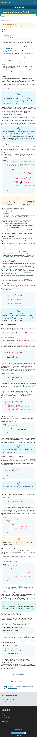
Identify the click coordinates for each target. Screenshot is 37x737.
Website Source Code (6, 717)
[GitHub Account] (3, 710)
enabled (27, 550)
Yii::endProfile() (6, 256)
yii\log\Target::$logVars (6, 369)
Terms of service (5, 713)
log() (7, 133)
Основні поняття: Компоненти (18, 681)
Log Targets (6, 36)
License (3, 715)
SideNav (2, 16)
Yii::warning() (5, 71)
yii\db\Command (27, 272)
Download (6, 14)
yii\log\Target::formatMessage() (7, 337)
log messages (9, 48)
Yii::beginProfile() (28, 255)
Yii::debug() (5, 66)
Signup (2, 701)
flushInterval (31, 463)
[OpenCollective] (18, 733)
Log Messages (7, 35)
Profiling (31, 256)
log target (22, 665)
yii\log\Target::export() (6, 595)
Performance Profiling (9, 37)
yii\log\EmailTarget (7, 225)
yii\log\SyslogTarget (7, 229)
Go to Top (18, 678)
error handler (29, 314)
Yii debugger (5, 55)
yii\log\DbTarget (6, 223)
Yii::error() (5, 75)
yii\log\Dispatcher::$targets (7, 209)
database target (17, 149)
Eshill (6, 723)
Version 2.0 (30, 14)
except (20, 280)
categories (25, 238)
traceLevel (26, 420)
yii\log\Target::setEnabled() (15, 588)
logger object (18, 133)
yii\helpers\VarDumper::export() (10, 103)
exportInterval (17, 495)
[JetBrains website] (18, 735)
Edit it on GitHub (12, 688)
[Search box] (18, 20)
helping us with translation (24, 26)
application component (14, 155)
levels (20, 238)
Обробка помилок (18, 674)
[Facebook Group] (7, 710)
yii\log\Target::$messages (6, 597)
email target (16, 151)
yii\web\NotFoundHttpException (12, 318)
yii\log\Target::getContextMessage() (26, 386)
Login (6, 701)
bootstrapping (30, 201)
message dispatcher (19, 138)
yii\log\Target (18, 146)
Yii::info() (5, 69)
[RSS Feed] (9, 710)
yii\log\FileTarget (6, 227)
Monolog (18, 608)
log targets (9, 50)
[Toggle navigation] (35, 2)
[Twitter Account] (5, 710)
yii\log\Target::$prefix (27, 343)
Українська (18, 14)
